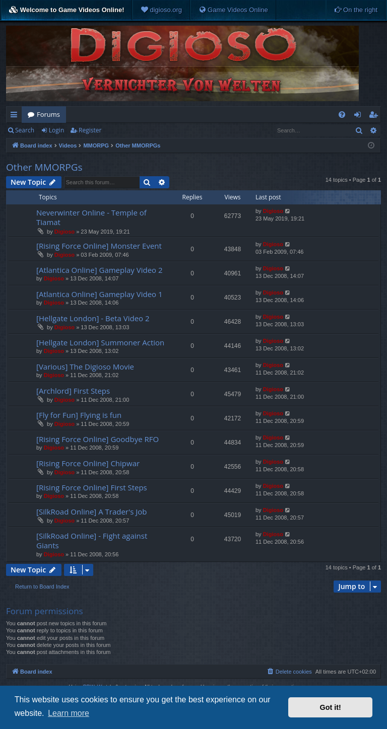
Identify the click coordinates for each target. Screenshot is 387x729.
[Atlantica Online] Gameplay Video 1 (99, 294)
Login (56, 130)
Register (90, 130)
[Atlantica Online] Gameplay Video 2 (99, 270)
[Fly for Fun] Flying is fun (78, 415)
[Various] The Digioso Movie (85, 366)
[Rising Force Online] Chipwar (88, 463)
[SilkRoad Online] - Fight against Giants (91, 540)
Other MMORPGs (44, 167)
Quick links (16, 116)
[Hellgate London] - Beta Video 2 (93, 318)
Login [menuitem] (359, 116)
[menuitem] (161, 10)
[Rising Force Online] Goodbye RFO (97, 439)
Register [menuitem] (375, 116)
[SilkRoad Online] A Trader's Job (91, 511)
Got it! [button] (330, 707)
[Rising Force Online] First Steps (91, 487)
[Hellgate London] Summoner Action (100, 342)
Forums (48, 114)
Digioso (64, 232)
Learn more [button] (68, 713)
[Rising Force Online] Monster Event (99, 246)
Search (24, 130)
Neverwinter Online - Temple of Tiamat (91, 217)
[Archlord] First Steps (73, 391)
